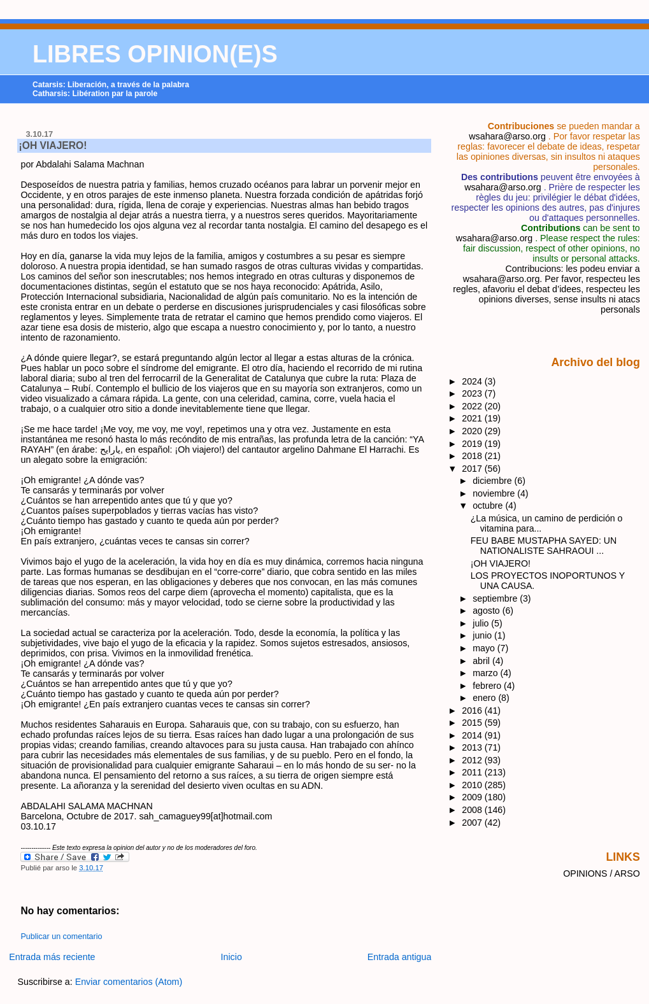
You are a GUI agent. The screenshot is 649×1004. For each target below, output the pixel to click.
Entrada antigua (399, 957)
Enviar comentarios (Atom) (129, 982)
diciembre (493, 481)
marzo (486, 673)
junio (483, 635)
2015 (473, 723)
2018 (473, 456)
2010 (473, 785)
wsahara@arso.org (507, 136)
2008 (473, 810)
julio (482, 623)
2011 (473, 772)
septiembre (496, 598)
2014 (473, 735)
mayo (485, 648)
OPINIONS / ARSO (601, 873)
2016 (473, 710)
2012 (473, 760)
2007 (473, 822)
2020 (473, 431)
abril (482, 661)
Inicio (231, 957)
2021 (473, 418)
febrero (488, 686)
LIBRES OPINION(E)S (155, 54)
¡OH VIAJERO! (52, 145)
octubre (489, 505)
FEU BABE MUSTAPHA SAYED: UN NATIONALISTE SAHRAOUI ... (544, 545)
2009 (473, 797)
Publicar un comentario (61, 936)
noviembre (495, 493)
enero (485, 698)
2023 (473, 393)
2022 (473, 406)
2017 (473, 468)
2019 (473, 444)
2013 (473, 747)
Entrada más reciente (52, 957)
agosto (487, 610)
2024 (473, 381)
